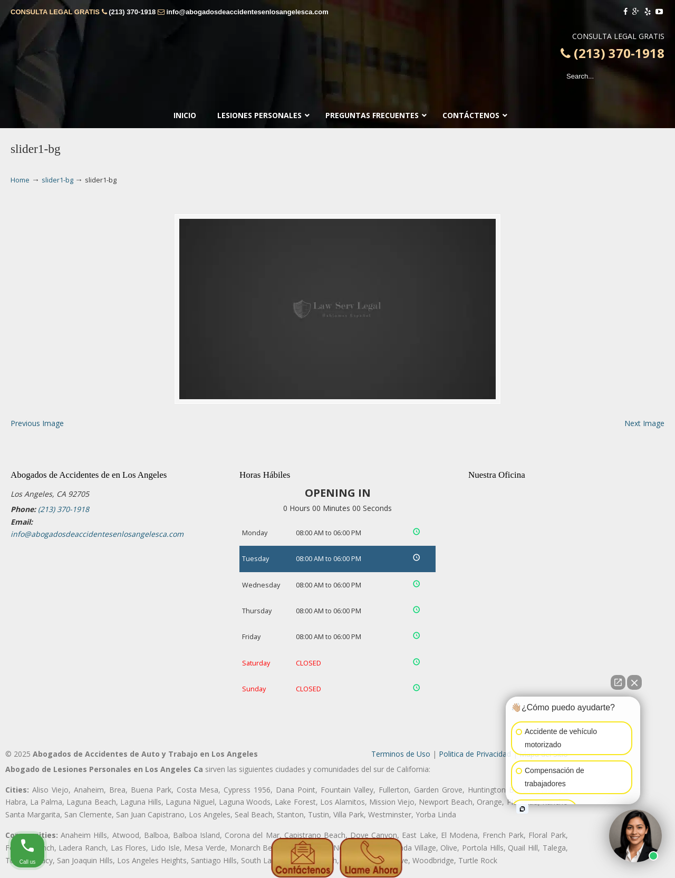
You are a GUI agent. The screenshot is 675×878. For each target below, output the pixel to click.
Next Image (644, 423)
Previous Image (37, 423)
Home (20, 180)
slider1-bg (57, 180)
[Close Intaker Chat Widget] (634, 682)
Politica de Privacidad (475, 754)
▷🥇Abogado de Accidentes (337, 50)
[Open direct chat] (618, 682)
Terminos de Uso (400, 754)
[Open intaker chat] (522, 809)
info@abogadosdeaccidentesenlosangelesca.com (247, 12)
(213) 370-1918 (132, 12)
